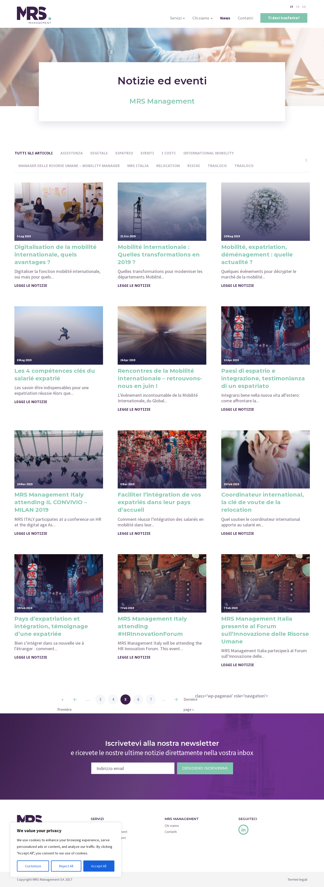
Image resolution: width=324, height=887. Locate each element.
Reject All (66, 866)
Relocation (168, 165)
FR (297, 7)
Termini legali (297, 879)
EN (304, 7)
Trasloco (217, 165)
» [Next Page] (176, 699)
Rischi (193, 165)
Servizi (177, 17)
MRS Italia (138, 165)
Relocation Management (109, 831)
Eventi (147, 153)
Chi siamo (202, 17)
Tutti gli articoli (34, 153)
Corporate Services (105, 844)
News (225, 17)
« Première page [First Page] (62, 701)
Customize (33, 866)
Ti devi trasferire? (284, 17)
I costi (169, 153)
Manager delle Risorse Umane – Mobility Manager (69, 165)
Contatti (245, 17)
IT (291, 7)
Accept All (98, 866)
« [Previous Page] (75, 699)
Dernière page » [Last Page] (189, 701)
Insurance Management (108, 837)
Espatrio (124, 153)
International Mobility (208, 153)
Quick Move (99, 850)
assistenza (71, 153)
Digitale (99, 153)
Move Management (105, 825)
